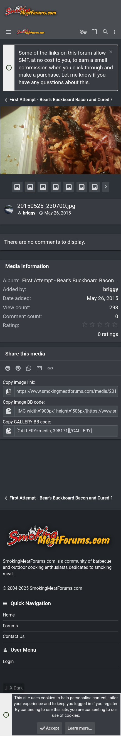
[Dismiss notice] (110, 52)
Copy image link (18, 382)
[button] (8, 32)
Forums (10, 625)
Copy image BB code (23, 402)
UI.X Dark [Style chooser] (13, 688)
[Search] (105, 32)
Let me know (76, 75)
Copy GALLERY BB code (26, 422)
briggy (29, 213)
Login (8, 661)
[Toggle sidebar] (114, 32)
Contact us (14, 636)
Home (9, 615)
